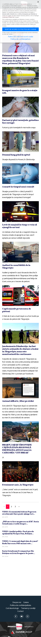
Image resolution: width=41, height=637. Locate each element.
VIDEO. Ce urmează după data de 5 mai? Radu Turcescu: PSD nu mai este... (20, 542)
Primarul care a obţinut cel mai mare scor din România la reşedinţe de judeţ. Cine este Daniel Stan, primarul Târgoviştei (20, 59)
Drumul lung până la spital (16, 154)
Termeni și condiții (28, 608)
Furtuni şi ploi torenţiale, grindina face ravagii (20, 121)
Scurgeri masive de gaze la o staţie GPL (19, 92)
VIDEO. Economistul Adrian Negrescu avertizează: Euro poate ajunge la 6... (19, 513)
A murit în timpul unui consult (18, 186)
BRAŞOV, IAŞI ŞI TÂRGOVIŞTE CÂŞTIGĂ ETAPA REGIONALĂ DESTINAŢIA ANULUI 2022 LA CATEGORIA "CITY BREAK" (17, 448)
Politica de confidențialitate (20, 605)
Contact (20, 611)
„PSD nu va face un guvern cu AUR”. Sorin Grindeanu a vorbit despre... (20, 522)
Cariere (26, 602)
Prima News (15, 626)
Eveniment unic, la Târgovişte (17, 484)
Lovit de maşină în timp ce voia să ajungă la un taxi (19, 226)
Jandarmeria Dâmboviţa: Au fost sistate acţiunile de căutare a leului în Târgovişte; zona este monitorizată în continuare (20, 350)
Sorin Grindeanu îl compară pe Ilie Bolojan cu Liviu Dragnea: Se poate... (18, 552)
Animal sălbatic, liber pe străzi (18, 401)
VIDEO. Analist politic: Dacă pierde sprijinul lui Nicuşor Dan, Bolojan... (18, 532)
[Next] (19, 506)
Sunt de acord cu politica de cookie (20, 29)
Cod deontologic (12, 608)
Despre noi (16, 602)
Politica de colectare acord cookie (20, 37)
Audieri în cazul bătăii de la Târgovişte (16, 266)
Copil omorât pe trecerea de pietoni (16, 310)
